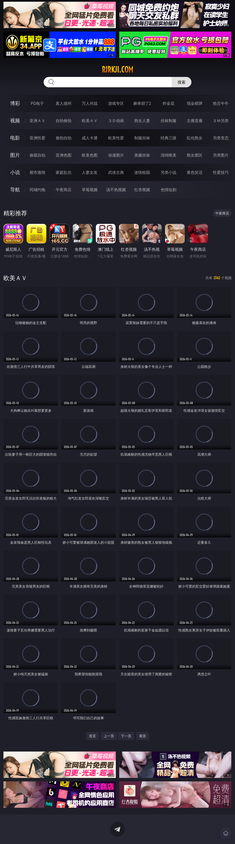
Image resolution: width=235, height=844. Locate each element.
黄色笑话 (194, 172)
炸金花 (168, 103)
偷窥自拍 (37, 155)
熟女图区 (194, 155)
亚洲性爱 (37, 138)
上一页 (109, 736)
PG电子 (37, 103)
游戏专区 (116, 103)
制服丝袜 (142, 138)
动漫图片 (116, 155)
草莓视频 (90, 189)
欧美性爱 (116, 138)
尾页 (142, 736)
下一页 (126, 736)
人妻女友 (90, 172)
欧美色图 (90, 155)
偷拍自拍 (63, 138)
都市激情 (37, 172)
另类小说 (168, 172)
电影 (15, 137)
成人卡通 (90, 138)
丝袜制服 (168, 120)
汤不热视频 (116, 189)
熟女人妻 (142, 120)
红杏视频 (142, 189)
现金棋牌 (194, 103)
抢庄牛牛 (221, 103)
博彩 (15, 103)
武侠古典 (116, 172)
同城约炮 (37, 189)
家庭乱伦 (63, 172)
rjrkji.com (117, 69)
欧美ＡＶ (90, 120)
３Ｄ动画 (116, 120)
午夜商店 (63, 189)
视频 (15, 120)
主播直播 (194, 120)
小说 (15, 172)
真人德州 (63, 103)
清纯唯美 (168, 155)
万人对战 (90, 103)
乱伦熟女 (194, 138)
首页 (92, 736)
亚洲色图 (63, 155)
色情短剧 (168, 189)
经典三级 (168, 138)
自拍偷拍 (63, 120)
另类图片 (221, 155)
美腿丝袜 (142, 155)
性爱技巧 (221, 172)
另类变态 (221, 138)
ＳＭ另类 (221, 120)
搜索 (181, 82)
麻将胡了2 (142, 103)
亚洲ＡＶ (37, 120)
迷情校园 (142, 172)
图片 (15, 155)
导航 (15, 189)
